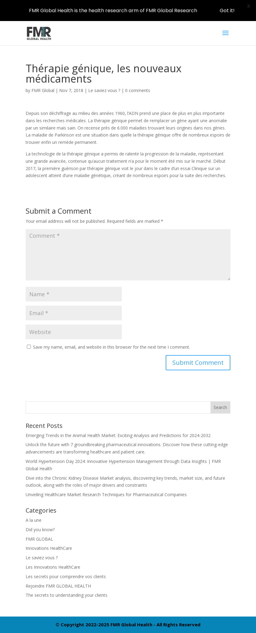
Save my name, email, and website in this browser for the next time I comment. (111, 347)
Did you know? (40, 529)
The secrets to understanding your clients (66, 595)
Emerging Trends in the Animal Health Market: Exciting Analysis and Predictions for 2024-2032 (118, 435)
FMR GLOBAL (39, 539)
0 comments (137, 90)
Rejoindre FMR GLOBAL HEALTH (58, 586)
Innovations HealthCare (49, 548)
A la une (33, 520)
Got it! (227, 10)
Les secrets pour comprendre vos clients (66, 576)
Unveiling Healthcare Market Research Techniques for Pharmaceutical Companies (106, 494)
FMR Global (42, 90)
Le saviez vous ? (104, 90)
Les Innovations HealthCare (53, 567)
